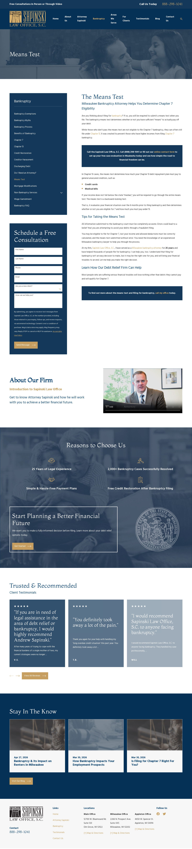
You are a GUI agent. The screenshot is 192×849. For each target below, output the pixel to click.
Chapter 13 (95, 134)
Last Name (19, 259)
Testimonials (59, 832)
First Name (19, 250)
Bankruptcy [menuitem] (99, 19)
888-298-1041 (172, 4)
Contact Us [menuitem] (170, 19)
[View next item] (18, 676)
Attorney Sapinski (61, 820)
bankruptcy (117, 116)
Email (17, 277)
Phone (18, 268)
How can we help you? (24, 295)
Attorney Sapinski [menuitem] (82, 19)
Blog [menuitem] (157, 19)
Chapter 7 (169, 134)
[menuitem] (38, 114)
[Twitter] (164, 813)
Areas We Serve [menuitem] (114, 18)
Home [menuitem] (56, 19)
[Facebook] (158, 813)
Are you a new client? (23, 286)
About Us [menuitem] (68, 19)
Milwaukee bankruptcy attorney (147, 248)
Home (55, 814)
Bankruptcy (58, 826)
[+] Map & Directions (93, 833)
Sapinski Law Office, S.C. (103, 248)
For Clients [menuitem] (126, 19)
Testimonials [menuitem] (142, 19)
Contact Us (58, 838)
